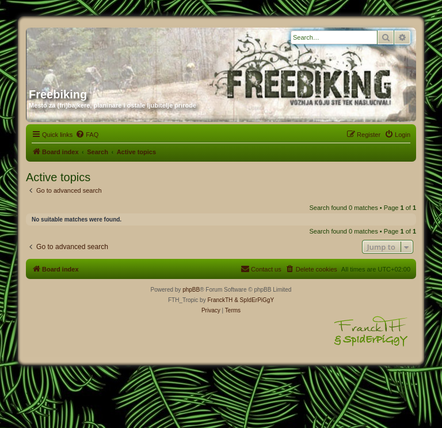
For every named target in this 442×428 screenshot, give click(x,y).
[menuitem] (86, 135)
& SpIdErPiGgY (254, 300)
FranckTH (220, 300)
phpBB (191, 289)
